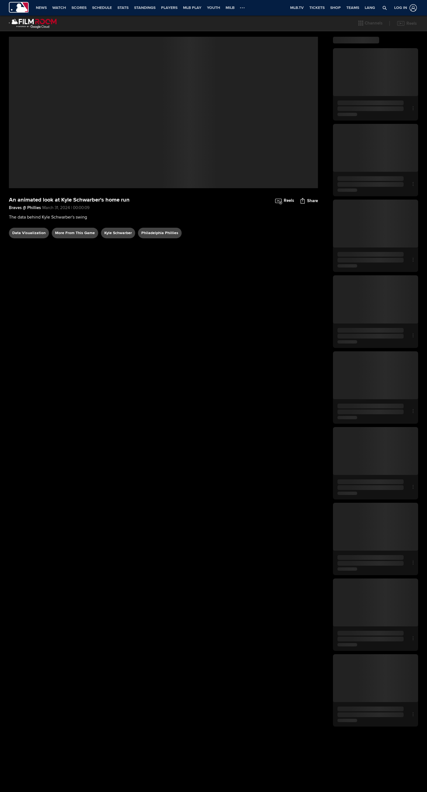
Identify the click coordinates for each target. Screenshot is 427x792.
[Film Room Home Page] (33, 23)
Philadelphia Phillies (159, 255)
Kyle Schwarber (118, 255)
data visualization (29, 255)
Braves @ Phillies (25, 230)
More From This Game (75, 255)
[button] (370, 23)
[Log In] (404, 8)
